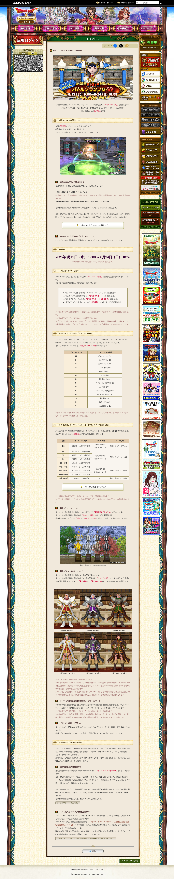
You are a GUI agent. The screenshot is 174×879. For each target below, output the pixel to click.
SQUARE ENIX (22, 3)
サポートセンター (127, 3)
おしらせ (26, 28)
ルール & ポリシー (107, 3)
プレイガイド (50, 28)
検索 (161, 2)
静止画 (32, 53)
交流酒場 (75, 28)
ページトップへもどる (129, 861)
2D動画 (23, 53)
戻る (93, 851)
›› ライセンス (99, 869)
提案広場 (99, 28)
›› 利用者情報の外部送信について (82, 869)
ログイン (28, 40)
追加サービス (124, 28)
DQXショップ (148, 28)
